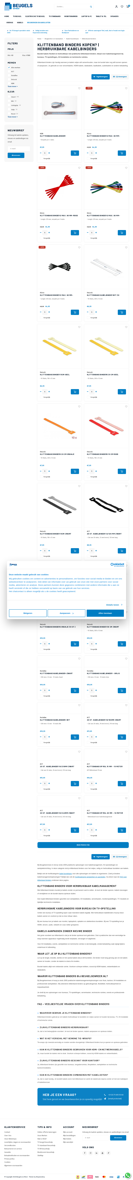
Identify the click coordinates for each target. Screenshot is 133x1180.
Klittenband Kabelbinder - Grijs (103, 673)
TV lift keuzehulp (43, 1149)
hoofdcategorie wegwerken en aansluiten (90, 877)
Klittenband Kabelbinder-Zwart (56, 673)
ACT (12, 71)
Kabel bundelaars (72, 39)
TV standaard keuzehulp (46, 1145)
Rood (14, 114)
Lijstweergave (120, 77)
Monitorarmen (70, 16)
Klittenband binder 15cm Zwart (55, 534)
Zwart (15, 97)
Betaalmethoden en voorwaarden (17, 1155)
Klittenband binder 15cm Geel (55, 375)
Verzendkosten (10, 1145)
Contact (7, 1132)
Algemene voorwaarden (13, 1166)
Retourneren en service (13, 1149)
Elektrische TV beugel (35, 16)
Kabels (20, 23)
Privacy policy (9, 1159)
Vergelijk (47, 158)
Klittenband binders (89, 39)
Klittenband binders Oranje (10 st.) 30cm (58, 627)
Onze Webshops (10, 1139)
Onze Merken (42, 1136)
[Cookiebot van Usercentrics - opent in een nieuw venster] (112, 565)
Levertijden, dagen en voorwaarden (17, 1142)
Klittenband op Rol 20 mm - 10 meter (105, 813)
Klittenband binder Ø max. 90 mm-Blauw (103, 215)
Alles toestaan (105, 613)
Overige (9, 23)
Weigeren (27, 613)
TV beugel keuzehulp (45, 1142)
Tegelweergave (101, 77)
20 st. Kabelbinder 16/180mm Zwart (104, 720)
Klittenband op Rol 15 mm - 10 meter (105, 766)
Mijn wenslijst (68, 1142)
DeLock (14, 79)
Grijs (14, 110)
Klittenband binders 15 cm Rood (102, 454)
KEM (12, 83)
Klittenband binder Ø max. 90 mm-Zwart (56, 295)
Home (6, 16)
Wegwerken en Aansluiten (38, 23)
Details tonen (112, 605)
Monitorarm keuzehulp (45, 1152)
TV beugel (17, 16)
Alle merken (15, 67)
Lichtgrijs (16, 105)
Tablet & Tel (101, 16)
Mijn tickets (67, 1139)
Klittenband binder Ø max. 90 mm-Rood (59, 215)
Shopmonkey (40, 1177)
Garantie (7, 1152)
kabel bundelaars (65, 874)
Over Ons (7, 1136)
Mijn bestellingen (69, 1136)
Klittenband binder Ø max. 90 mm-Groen (103, 136)
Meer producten (83, 845)
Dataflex (14, 75)
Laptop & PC (86, 16)
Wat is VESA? (42, 1139)
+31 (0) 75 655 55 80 (113, 1095)
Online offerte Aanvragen (46, 1132)
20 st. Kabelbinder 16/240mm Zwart (57, 813)
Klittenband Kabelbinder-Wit (55, 720)
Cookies (7, 1162)
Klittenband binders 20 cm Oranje (57, 454)
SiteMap (40, 1155)
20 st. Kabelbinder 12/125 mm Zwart (104, 534)
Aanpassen (66, 613)
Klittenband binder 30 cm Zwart (103, 627)
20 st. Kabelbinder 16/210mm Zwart (57, 766)
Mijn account (67, 1132)
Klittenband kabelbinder (53, 136)
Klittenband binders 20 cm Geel (103, 375)
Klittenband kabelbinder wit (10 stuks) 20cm (103, 295)
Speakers (114, 16)
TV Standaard (54, 16)
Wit (13, 101)
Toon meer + (13, 86)
